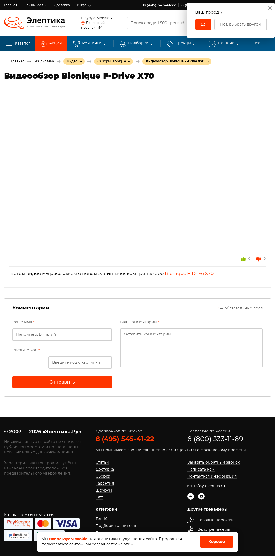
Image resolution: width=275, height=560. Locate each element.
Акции (55, 43)
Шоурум (104, 490)
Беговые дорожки (215, 520)
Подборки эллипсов (116, 526)
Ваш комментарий (139, 322)
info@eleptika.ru (206, 486)
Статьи (102, 462)
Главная (10, 5)
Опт (99, 497)
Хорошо (216, 542)
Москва (104, 18)
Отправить (62, 382)
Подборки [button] (138, 43)
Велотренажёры (213, 530)
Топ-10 (101, 519)
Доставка (62, 5)
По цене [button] (226, 43)
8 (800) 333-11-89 (215, 439)
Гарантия (105, 483)
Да (203, 24)
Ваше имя (23, 322)
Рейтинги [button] (92, 43)
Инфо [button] (81, 5)
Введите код (26, 350)
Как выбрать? (35, 5)
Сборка (103, 476)
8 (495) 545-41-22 (159, 5)
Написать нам (201, 469)
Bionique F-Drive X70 (189, 273)
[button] (183, 43)
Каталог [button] (18, 44)
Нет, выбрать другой (240, 24)
